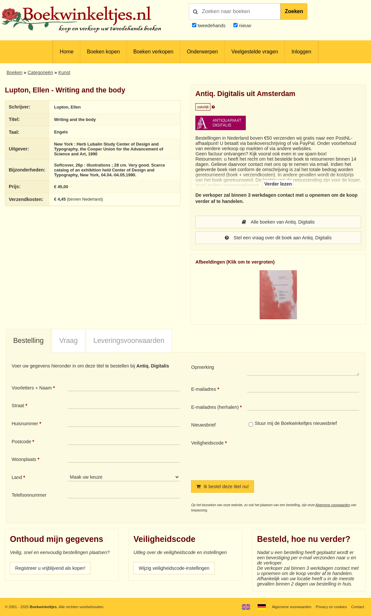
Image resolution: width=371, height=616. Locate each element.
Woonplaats (23, 459)
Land (16, 477)
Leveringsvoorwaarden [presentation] (129, 341)
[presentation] (302, 454)
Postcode (21, 441)
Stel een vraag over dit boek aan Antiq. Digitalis (278, 237)
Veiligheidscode (207, 443)
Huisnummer (24, 423)
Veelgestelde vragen (254, 51)
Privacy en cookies (331, 607)
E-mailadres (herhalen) (215, 407)
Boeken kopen (103, 51)
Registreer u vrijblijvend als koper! (50, 568)
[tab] (28, 341)
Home (66, 51)
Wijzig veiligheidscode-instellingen (174, 568)
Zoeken (294, 11)
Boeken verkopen (153, 51)
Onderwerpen (202, 51)
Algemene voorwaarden (333, 505)
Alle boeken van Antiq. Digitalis (278, 222)
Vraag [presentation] (68, 341)
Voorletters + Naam (31, 387)
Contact (357, 607)
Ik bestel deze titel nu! (222, 486)
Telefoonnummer (28, 495)
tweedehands (211, 25)
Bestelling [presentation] (28, 341)
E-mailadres (203, 389)
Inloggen (301, 51)
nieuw (244, 25)
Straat (17, 405)
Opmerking (202, 367)
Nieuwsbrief (203, 424)
